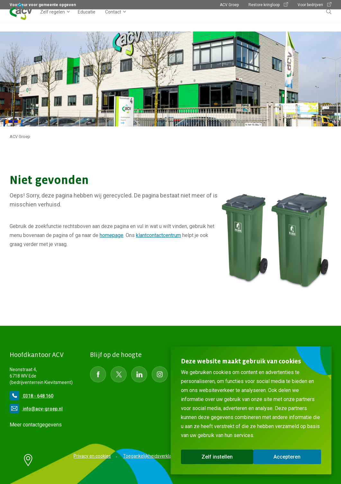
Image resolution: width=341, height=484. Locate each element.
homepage (111, 235)
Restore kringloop (268, 4)
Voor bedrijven (314, 4)
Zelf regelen (52, 20)
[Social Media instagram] (160, 374)
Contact (113, 20)
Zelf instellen (217, 457)
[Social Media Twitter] (119, 374)
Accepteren (287, 457)
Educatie (86, 20)
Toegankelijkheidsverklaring (151, 456)
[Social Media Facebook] (98, 374)
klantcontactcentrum (158, 235)
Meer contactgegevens (36, 425)
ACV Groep (229, 5)
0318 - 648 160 (31, 395)
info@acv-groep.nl (36, 408)
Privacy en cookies (92, 456)
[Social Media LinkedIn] (139, 374)
